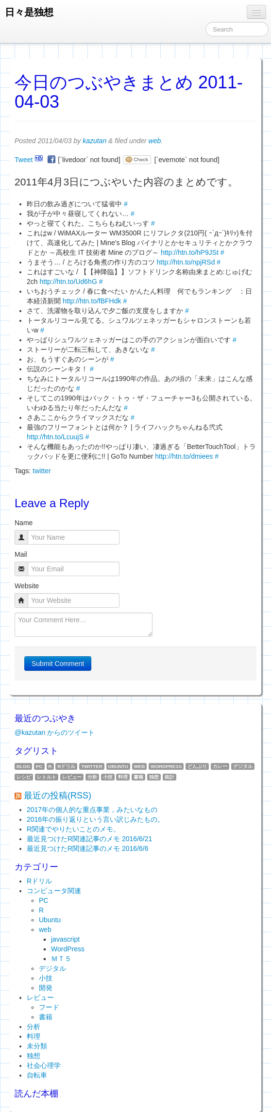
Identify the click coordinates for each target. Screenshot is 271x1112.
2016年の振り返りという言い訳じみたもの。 (95, 819)
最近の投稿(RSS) (57, 795)
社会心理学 (44, 1065)
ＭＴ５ (61, 959)
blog (23, 766)
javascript (65, 939)
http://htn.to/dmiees (184, 456)
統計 (169, 777)
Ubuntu (118, 766)
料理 (123, 777)
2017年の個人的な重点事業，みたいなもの (92, 809)
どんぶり (197, 766)
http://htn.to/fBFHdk (92, 301)
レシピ (24, 777)
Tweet (24, 160)
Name (24, 523)
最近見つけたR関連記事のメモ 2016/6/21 (89, 839)
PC (39, 766)
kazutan (94, 141)
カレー (220, 766)
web (155, 141)
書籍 (138, 777)
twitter (42, 471)
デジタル (243, 766)
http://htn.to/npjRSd (186, 262)
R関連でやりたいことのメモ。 (73, 829)
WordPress (166, 766)
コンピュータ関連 (54, 891)
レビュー (72, 777)
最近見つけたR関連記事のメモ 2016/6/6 (88, 848)
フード (49, 1007)
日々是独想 (29, 12)
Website (27, 586)
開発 (45, 988)
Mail (21, 554)
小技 (108, 777)
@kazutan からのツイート (55, 732)
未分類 (37, 1046)
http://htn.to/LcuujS (55, 437)
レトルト (46, 777)
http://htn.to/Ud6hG (68, 281)
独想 (154, 777)
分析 (92, 777)
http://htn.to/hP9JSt (190, 252)
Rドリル (66, 766)
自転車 (37, 1075)
